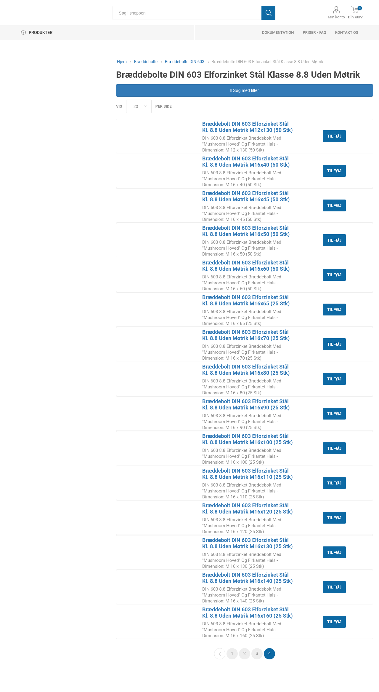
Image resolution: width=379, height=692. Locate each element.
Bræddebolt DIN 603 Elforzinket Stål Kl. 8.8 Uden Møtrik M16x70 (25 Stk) (246, 335)
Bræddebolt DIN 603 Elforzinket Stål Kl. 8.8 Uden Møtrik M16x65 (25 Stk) (246, 300)
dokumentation (278, 32)
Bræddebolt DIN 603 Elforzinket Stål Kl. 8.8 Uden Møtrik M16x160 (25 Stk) (247, 612)
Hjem (122, 61)
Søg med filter (244, 90)
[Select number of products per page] (139, 106)
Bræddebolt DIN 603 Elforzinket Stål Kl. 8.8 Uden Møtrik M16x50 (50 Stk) (246, 231)
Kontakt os (346, 32)
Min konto (336, 17)
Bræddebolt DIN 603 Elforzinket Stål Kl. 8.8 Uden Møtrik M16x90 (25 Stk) (246, 404)
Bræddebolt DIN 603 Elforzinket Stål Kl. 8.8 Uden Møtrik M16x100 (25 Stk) (247, 439)
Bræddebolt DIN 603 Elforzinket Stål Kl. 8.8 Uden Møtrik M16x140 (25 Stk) (247, 578)
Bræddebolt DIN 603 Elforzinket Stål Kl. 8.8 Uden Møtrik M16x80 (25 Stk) (246, 369)
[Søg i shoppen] (187, 13)
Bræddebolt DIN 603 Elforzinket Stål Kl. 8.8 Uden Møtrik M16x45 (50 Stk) (246, 196)
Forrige (219, 653)
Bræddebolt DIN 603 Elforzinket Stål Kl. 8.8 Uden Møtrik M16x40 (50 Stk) (246, 161)
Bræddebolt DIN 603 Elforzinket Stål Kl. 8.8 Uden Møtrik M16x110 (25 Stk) (247, 474)
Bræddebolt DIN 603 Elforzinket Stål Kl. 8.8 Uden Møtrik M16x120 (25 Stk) (247, 508)
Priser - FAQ (314, 32)
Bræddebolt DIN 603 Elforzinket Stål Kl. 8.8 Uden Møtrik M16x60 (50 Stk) (246, 265)
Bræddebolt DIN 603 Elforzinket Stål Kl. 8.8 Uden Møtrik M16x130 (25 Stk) (247, 543)
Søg (268, 13)
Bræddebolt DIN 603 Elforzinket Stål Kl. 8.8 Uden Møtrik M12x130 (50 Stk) (247, 127)
